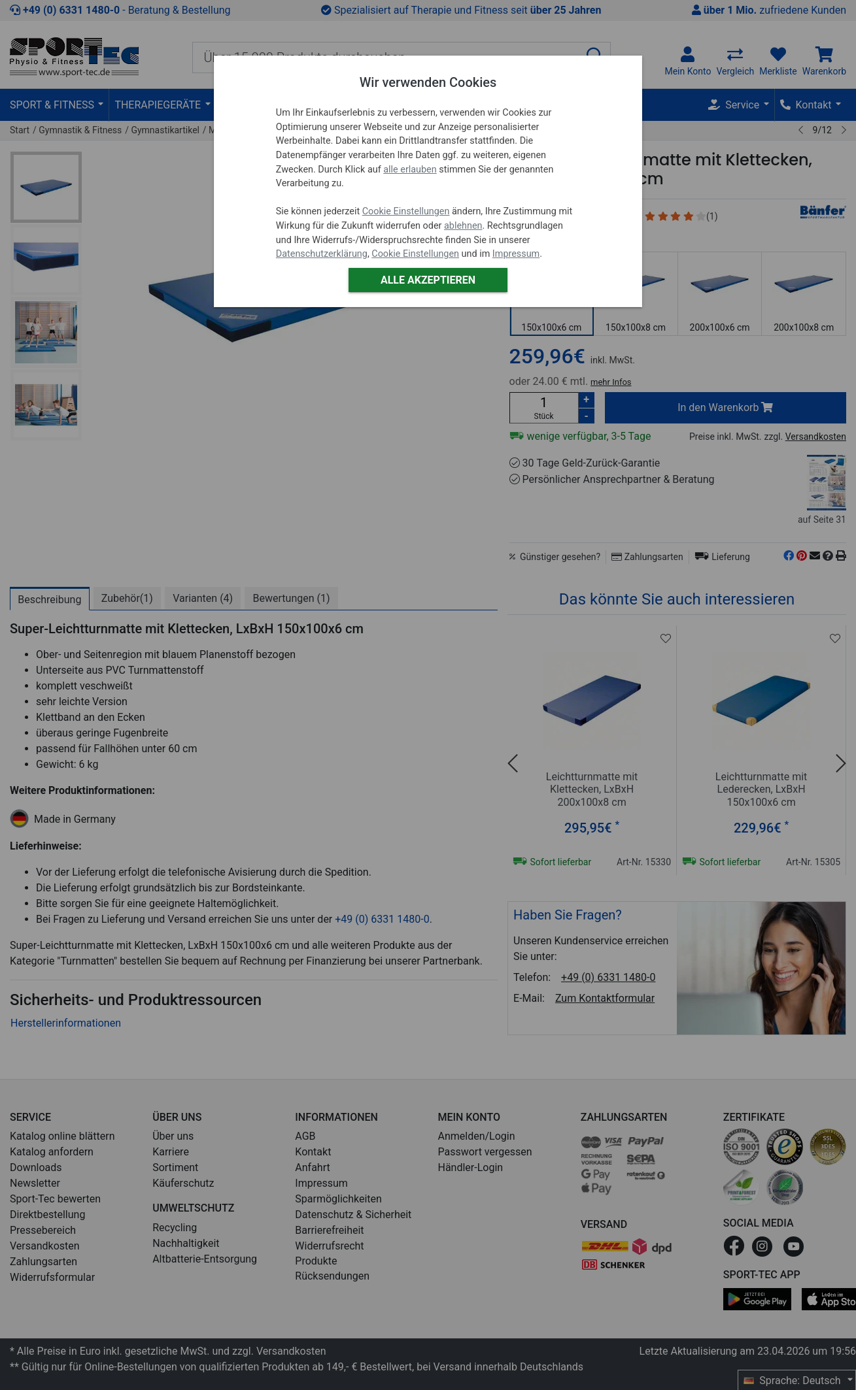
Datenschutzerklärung (322, 253)
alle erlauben (409, 169)
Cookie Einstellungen (406, 211)
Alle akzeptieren (428, 280)
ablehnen (463, 225)
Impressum (515, 253)
